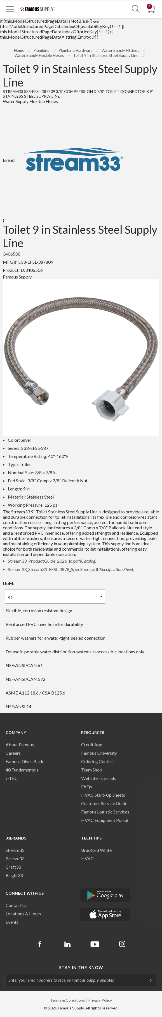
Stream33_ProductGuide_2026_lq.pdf (52, 561)
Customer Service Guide (104, 803)
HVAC (87, 858)
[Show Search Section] (136, 9)
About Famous (20, 744)
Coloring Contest (97, 761)
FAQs (86, 786)
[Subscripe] (148, 980)
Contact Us (16, 905)
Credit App (91, 744)
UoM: (8, 583)
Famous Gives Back (24, 761)
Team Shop (91, 769)
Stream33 (15, 850)
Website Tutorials (98, 778)
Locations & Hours (23, 913)
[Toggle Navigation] (10, 8)
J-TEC (12, 778)
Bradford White (96, 850)
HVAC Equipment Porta (104, 820)
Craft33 (13, 866)
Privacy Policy (100, 1000)
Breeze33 (15, 858)
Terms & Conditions (67, 1000)
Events (12, 922)
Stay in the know (81, 967)
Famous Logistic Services (105, 811)
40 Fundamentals (22, 769)
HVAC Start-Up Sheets (103, 795)
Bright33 (14, 875)
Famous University (99, 753)
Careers (13, 753)
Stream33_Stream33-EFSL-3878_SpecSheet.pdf (71, 569)
